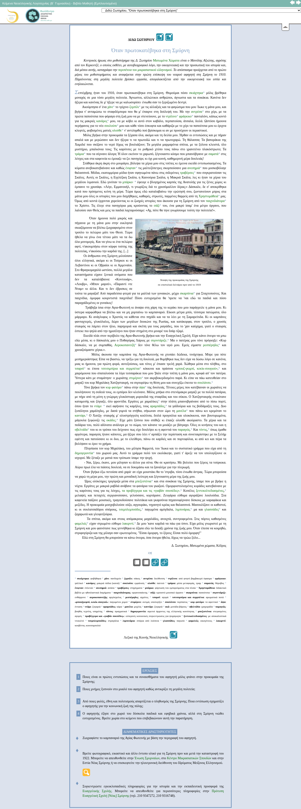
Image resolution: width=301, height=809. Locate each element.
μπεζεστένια (143, 481)
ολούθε (117, 130)
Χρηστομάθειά (208, 196)
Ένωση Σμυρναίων (146, 758)
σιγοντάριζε (158, 340)
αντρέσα (196, 111)
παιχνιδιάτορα (215, 201)
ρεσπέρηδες (211, 345)
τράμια (79, 154)
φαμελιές (81, 523)
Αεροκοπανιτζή (124, 345)
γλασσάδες (211, 509)
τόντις (203, 429)
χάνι (110, 107)
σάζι (156, 205)
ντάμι (97, 406)
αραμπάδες (157, 406)
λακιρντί (128, 523)
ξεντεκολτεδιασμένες (210, 490)
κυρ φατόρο (114, 387)
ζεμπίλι (134, 107)
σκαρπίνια (186, 293)
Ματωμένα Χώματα (166, 60)
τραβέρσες (187, 172)
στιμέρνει (135, 378)
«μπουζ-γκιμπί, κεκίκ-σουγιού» (195, 368)
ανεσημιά (193, 168)
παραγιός (184, 429)
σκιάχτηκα (196, 93)
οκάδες (110, 420)
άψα (142, 387)
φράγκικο (185, 116)
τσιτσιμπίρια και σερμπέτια (120, 368)
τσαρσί (79, 368)
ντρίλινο (171, 116)
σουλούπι (110, 126)
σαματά (213, 154)
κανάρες (101, 121)
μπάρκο (128, 182)
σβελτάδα (81, 429)
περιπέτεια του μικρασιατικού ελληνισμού (145, 70)
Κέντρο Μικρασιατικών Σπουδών (189, 758)
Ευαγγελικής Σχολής (97, 791)
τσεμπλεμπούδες (130, 509)
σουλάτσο (203, 382)
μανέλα (180, 411)
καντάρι (80, 415)
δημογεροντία (84, 453)
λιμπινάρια (182, 509)
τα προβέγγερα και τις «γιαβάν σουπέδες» (150, 490)
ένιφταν (131, 168)
